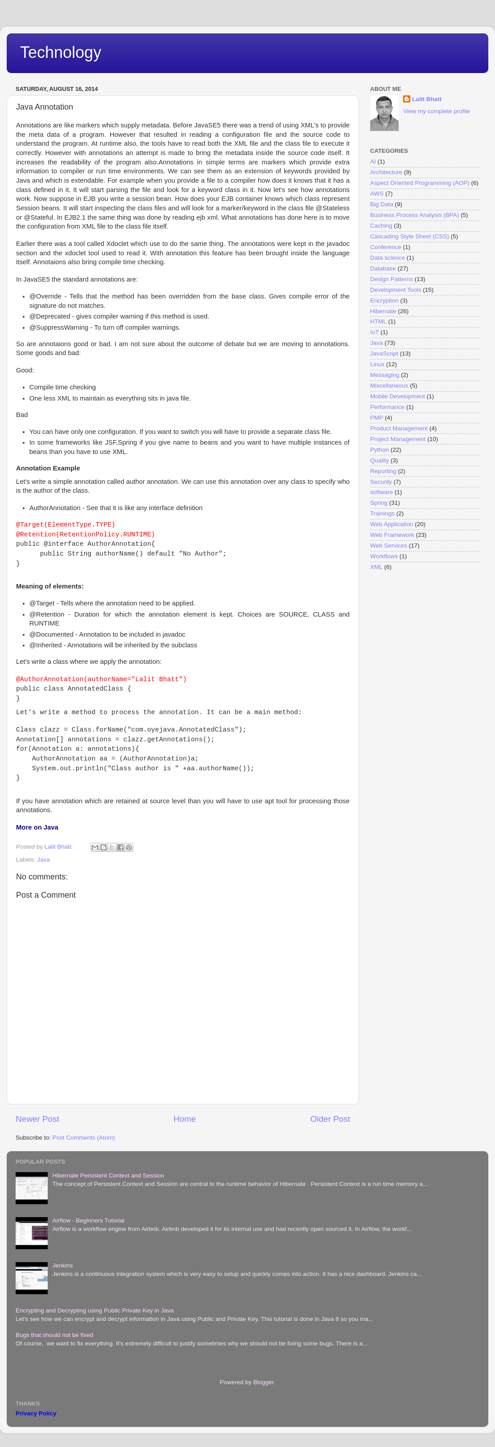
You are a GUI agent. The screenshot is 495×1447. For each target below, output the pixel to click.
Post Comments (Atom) (84, 1137)
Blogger (263, 1382)
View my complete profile (436, 111)
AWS (377, 193)
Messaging (384, 375)
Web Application (391, 524)
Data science (387, 257)
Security (381, 481)
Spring (379, 502)
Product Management (399, 428)
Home (184, 1119)
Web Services (388, 545)
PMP (376, 417)
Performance (387, 407)
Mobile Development (397, 396)
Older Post (330, 1119)
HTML (378, 321)
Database (383, 268)
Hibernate (383, 311)
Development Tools (395, 289)
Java (43, 859)
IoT (374, 332)
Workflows (384, 556)
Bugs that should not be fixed (54, 1335)
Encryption (384, 300)
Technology (60, 52)
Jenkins (62, 1265)
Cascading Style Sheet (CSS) (409, 236)
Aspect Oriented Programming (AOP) (420, 183)
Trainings (382, 513)
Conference (385, 247)
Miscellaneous (389, 385)
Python (379, 449)
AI (373, 161)
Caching (381, 225)
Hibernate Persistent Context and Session (108, 1175)
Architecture (386, 172)
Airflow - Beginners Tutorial (88, 1220)
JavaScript (384, 353)
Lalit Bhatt (426, 99)
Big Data (381, 204)
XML (376, 567)
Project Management (398, 439)
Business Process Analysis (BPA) (414, 215)
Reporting (383, 471)
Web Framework (392, 534)
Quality (379, 460)
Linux (377, 364)
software (381, 492)
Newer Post (37, 1119)
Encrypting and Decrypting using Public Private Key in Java (94, 1310)
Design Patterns (391, 279)
